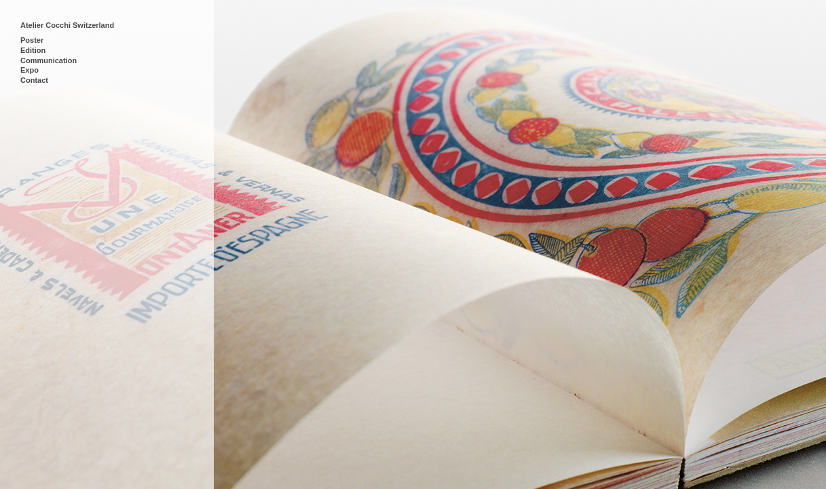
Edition (32, 50)
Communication (48, 60)
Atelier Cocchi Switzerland (67, 25)
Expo (29, 70)
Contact (34, 80)
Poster (31, 40)
